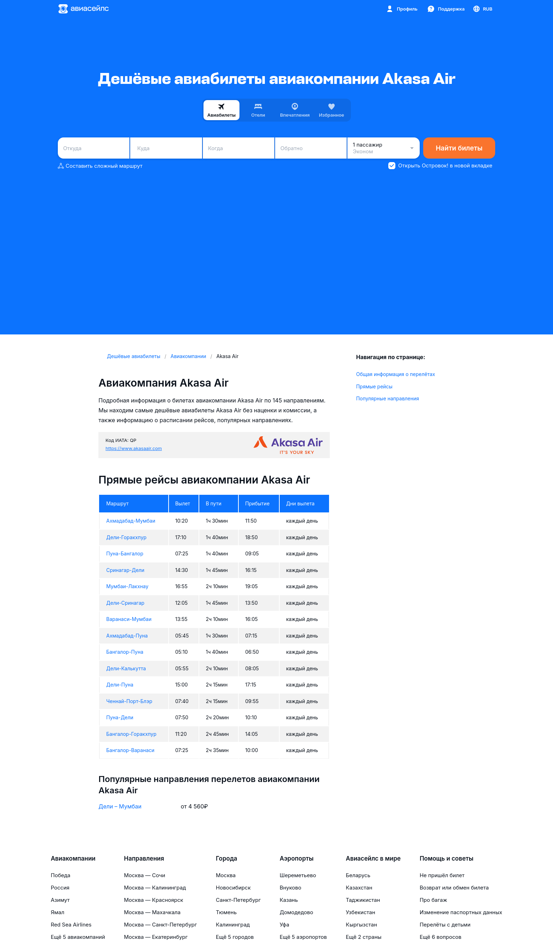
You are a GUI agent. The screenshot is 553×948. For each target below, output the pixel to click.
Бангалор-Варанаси (130, 750)
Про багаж (433, 900)
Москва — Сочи (144, 875)
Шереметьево (298, 875)
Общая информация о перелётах (395, 374)
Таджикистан (363, 900)
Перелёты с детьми (445, 924)
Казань (289, 900)
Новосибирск (233, 887)
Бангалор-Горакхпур (131, 734)
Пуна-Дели (119, 717)
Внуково (290, 887)
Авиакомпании (73, 858)
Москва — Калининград (155, 887)
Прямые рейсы (374, 386)
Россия (60, 887)
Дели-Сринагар (125, 603)
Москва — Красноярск (153, 900)
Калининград (233, 924)
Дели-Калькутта (126, 668)
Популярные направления (387, 398)
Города (226, 858)
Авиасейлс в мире (373, 858)
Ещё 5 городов (235, 937)
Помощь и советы (446, 858)
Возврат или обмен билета (454, 887)
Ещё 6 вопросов (440, 937)
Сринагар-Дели (125, 570)
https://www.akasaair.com (133, 448)
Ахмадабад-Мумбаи (130, 521)
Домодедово (296, 912)
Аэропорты (297, 858)
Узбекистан (360, 912)
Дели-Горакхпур (126, 537)
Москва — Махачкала (152, 912)
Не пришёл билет (442, 875)
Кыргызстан (361, 924)
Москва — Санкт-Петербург (160, 924)
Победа (60, 875)
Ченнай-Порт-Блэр (129, 701)
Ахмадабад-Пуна (127, 636)
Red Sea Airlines (71, 924)
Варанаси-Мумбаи (128, 619)
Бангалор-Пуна (124, 652)
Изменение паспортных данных (461, 912)
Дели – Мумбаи (119, 806)
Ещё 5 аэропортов (303, 937)
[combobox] (93, 148)
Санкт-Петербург (238, 900)
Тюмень (226, 912)
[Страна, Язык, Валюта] (482, 8)
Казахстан (359, 887)
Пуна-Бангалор (124, 553)
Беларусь (358, 875)
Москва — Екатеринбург (156, 937)
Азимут (60, 900)
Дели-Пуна (119, 685)
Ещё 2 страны (364, 937)
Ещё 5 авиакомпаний (78, 937)
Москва (226, 875)
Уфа (284, 924)
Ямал (57, 912)
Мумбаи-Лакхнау (127, 586)
